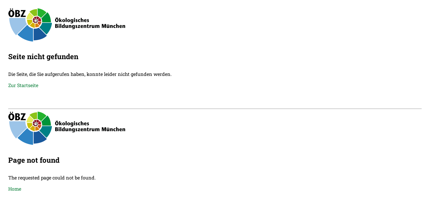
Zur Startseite (23, 85)
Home (14, 189)
